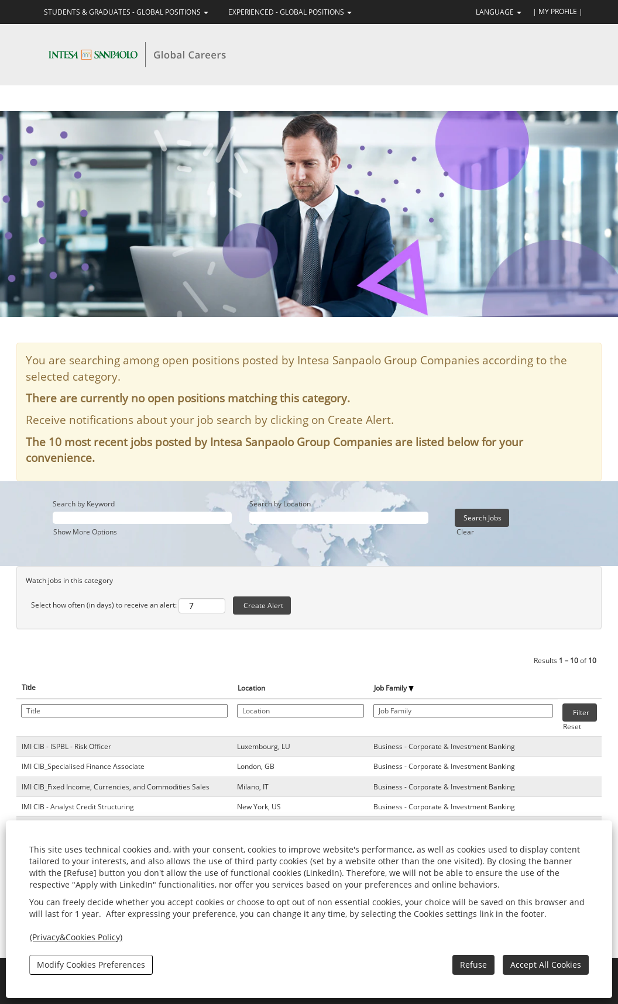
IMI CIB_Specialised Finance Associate (83, 766)
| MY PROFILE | (558, 11)
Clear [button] (465, 532)
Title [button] (29, 687)
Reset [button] (572, 727)
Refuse (473, 964)
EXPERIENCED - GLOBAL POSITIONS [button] (290, 12)
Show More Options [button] (85, 532)
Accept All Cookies (545, 964)
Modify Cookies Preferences (91, 964)
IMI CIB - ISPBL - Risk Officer (66, 746)
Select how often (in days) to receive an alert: (104, 605)
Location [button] (251, 688)
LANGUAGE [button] (498, 12)
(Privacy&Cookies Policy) (76, 937)
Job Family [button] (394, 688)
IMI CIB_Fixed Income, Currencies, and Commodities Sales (116, 787)
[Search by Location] (338, 518)
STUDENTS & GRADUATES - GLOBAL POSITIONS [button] (126, 12)
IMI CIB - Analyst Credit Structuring (78, 807)
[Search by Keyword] (142, 518)
